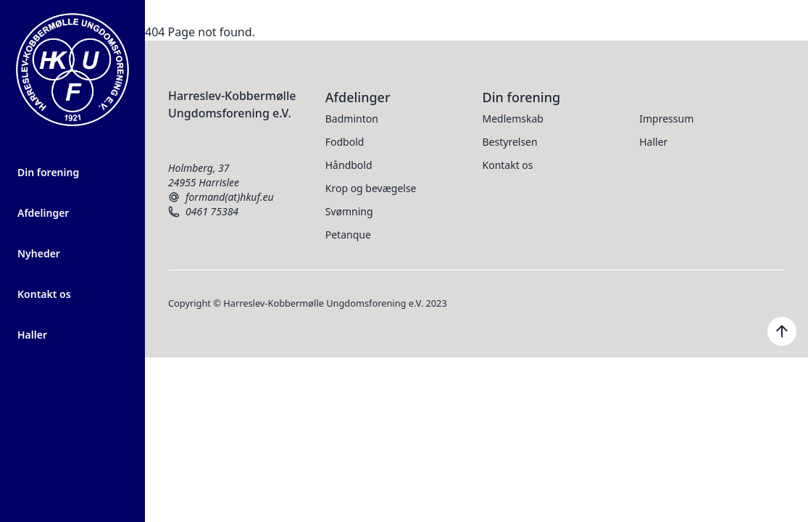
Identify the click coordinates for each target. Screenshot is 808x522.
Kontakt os (44, 294)
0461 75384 (203, 211)
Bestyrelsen (510, 142)
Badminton (351, 118)
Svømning (349, 211)
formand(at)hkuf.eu (221, 197)
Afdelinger (43, 213)
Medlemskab (513, 118)
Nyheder (38, 253)
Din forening (48, 172)
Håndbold (348, 165)
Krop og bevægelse (371, 188)
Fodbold (345, 142)
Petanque (348, 234)
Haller (32, 334)
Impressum (666, 118)
